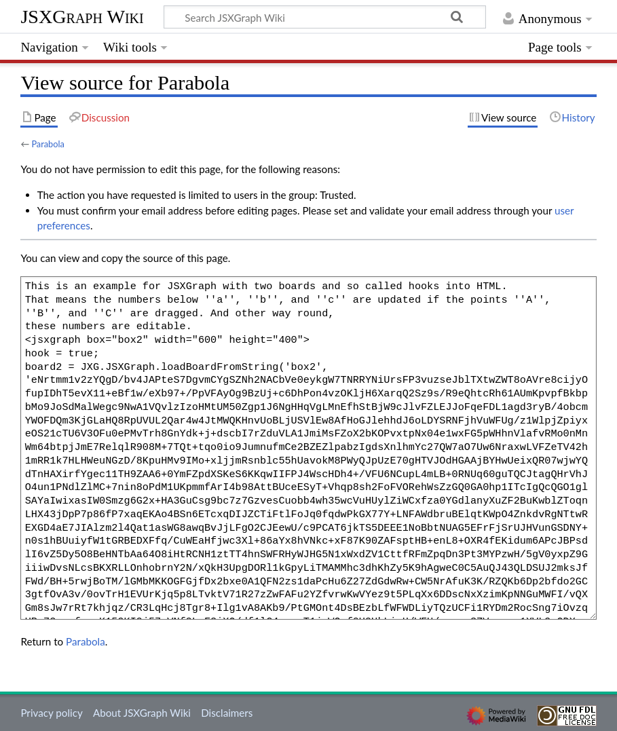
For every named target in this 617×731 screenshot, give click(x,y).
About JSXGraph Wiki (142, 713)
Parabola (47, 143)
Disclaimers (227, 713)
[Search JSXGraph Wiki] (324, 17)
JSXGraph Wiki (81, 16)
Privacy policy (51, 713)
